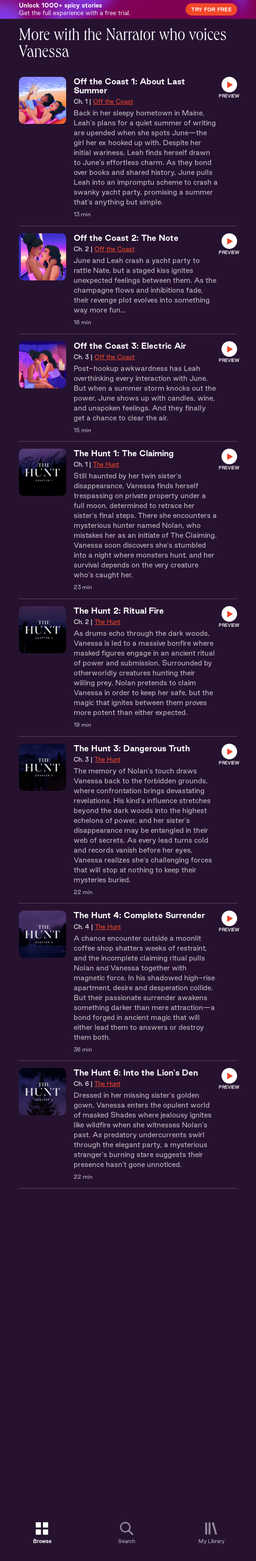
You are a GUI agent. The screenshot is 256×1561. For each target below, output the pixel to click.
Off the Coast (113, 101)
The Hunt (106, 464)
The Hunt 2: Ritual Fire (119, 610)
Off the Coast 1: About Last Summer (129, 86)
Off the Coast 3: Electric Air (130, 345)
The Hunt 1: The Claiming (124, 453)
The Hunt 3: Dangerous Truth (132, 748)
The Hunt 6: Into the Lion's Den (136, 1072)
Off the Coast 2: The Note (126, 237)
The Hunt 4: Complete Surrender (139, 915)
